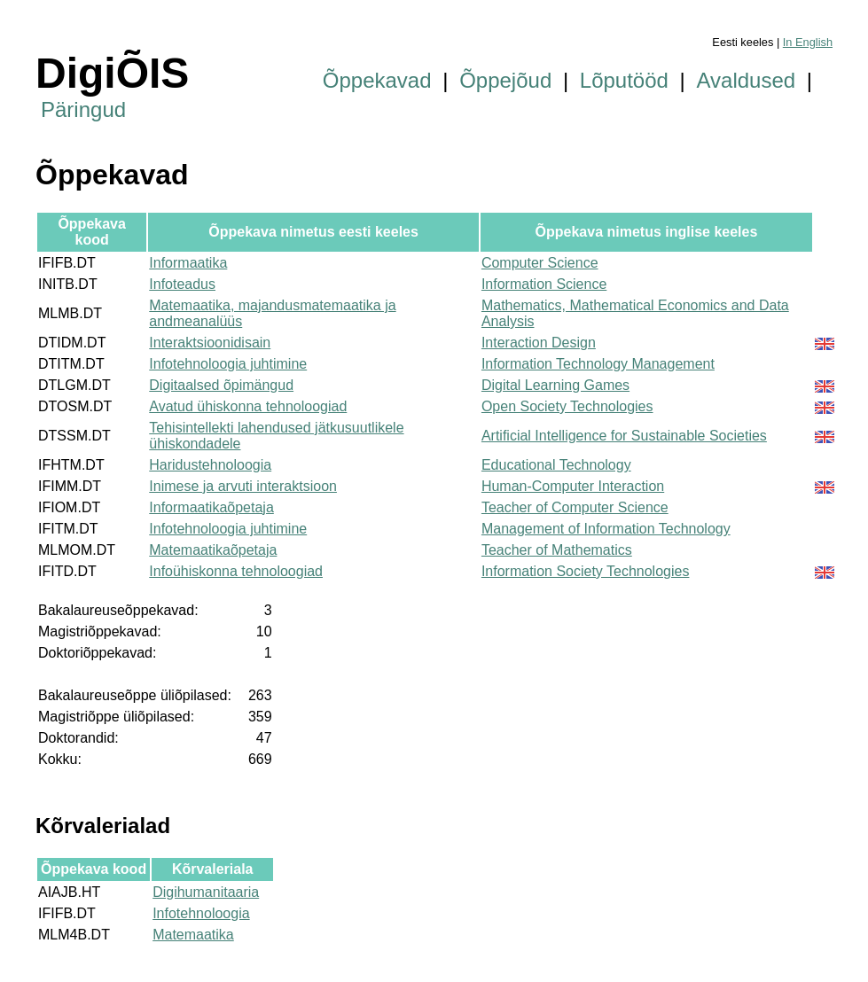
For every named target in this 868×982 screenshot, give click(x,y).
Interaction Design (538, 342)
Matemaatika (193, 934)
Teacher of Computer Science (575, 507)
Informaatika (188, 262)
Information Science (543, 284)
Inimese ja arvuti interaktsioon (243, 486)
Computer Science (539, 262)
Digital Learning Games (555, 385)
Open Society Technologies (567, 406)
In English (808, 42)
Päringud (83, 109)
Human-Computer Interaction (572, 486)
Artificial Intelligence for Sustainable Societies (624, 435)
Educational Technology (556, 464)
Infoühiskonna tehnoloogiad (236, 571)
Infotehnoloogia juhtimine (228, 363)
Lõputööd (624, 80)
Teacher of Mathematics (556, 549)
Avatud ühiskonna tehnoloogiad (248, 406)
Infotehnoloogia (200, 913)
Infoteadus (182, 284)
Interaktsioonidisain (209, 342)
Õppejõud (505, 80)
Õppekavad (377, 80)
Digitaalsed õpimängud (221, 385)
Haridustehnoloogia (210, 464)
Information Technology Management (598, 363)
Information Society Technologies (585, 571)
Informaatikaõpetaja (211, 507)
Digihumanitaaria (205, 892)
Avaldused (746, 80)
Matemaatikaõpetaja (213, 549)
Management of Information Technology (606, 528)
